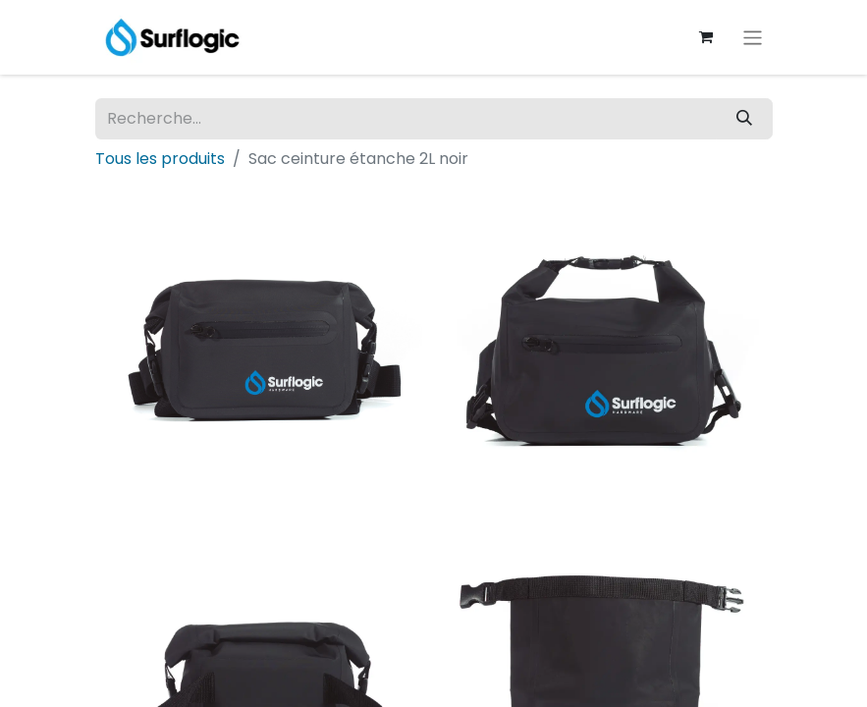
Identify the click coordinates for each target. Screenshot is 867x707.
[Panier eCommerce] (705, 37)
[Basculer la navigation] (752, 37)
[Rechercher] (744, 118)
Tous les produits (160, 158)
